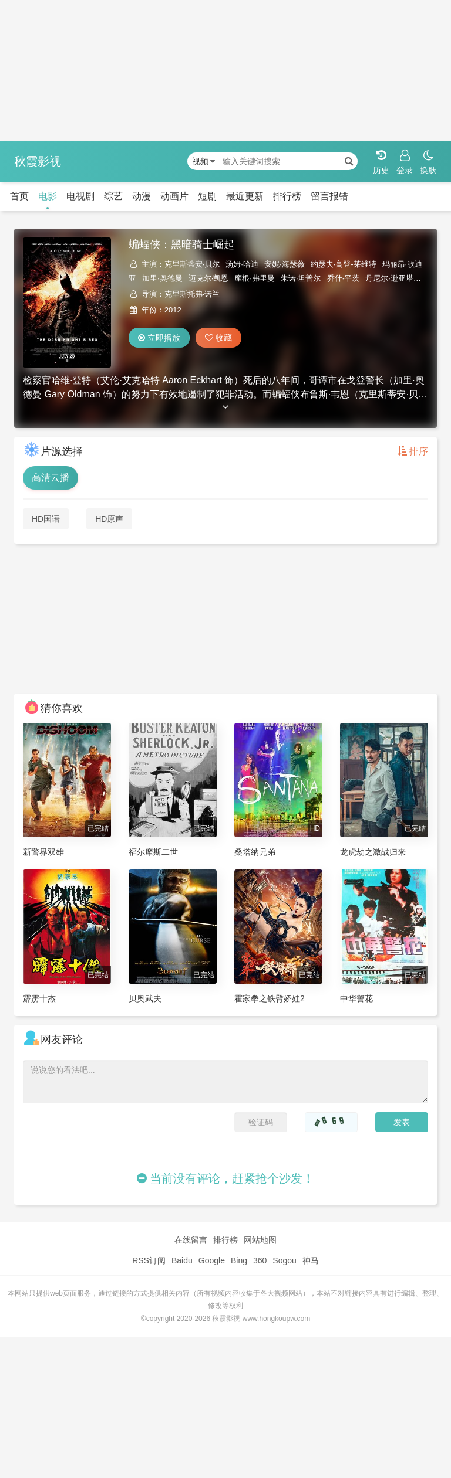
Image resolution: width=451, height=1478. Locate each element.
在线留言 (190, 1240)
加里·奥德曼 (162, 278)
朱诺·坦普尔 (301, 278)
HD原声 (109, 519)
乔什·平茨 (343, 278)
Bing (239, 1260)
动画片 (174, 196)
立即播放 (159, 337)
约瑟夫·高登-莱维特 (343, 264)
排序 (413, 451)
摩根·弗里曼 (254, 278)
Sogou (284, 1260)
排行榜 (287, 196)
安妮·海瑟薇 (284, 264)
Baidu (182, 1260)
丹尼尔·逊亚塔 (389, 278)
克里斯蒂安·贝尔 (192, 264)
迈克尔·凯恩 (209, 278)
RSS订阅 (149, 1260)
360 (260, 1260)
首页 (19, 196)
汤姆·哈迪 (242, 264)
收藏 (218, 337)
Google (211, 1260)
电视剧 (80, 196)
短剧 (207, 196)
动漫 (141, 196)
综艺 (113, 196)
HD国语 (46, 519)
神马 (310, 1260)
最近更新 (245, 196)
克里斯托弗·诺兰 (192, 294)
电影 (47, 196)
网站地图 (260, 1240)
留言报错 (329, 196)
